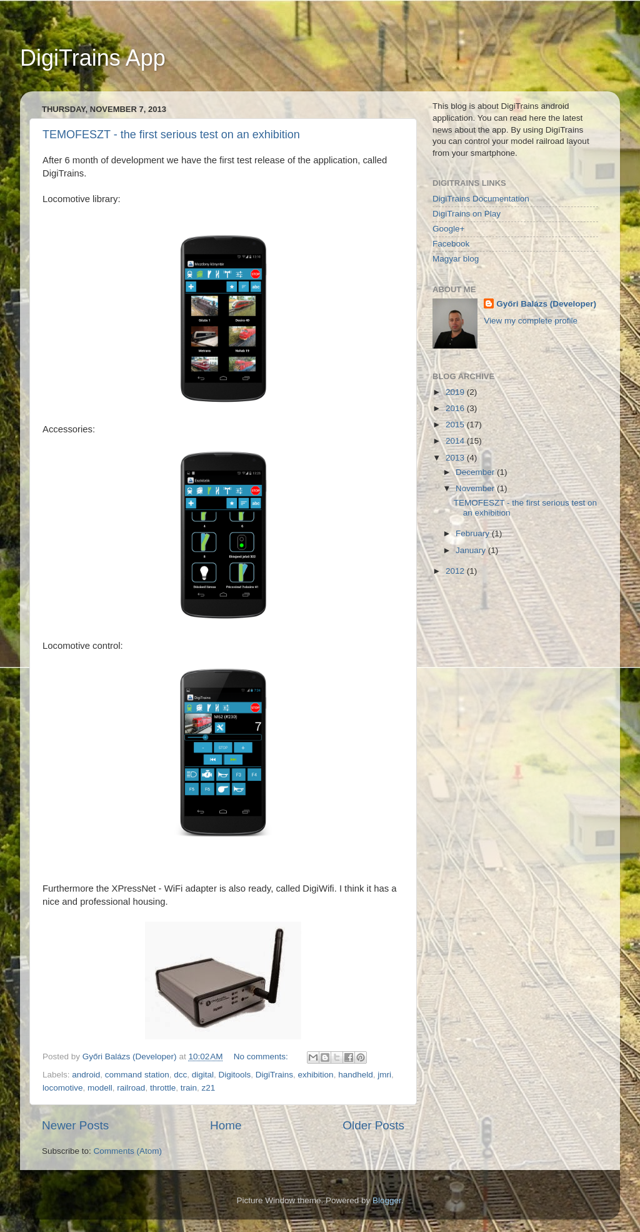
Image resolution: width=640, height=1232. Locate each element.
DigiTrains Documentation (480, 198)
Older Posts (373, 1125)
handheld (355, 1074)
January (472, 550)
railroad (131, 1087)
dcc (180, 1074)
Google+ (448, 228)
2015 (456, 424)
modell (100, 1087)
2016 (456, 408)
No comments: (262, 1056)
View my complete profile (531, 320)
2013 (456, 457)
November (476, 488)
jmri (384, 1074)
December (476, 472)
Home (225, 1125)
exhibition (316, 1074)
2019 (456, 392)
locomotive (62, 1087)
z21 (208, 1087)
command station (137, 1074)
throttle (163, 1087)
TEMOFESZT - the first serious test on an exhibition (171, 134)
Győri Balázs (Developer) (546, 303)
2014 (456, 440)
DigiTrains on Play (466, 213)
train (189, 1087)
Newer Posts (75, 1125)
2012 (456, 571)
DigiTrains (274, 1074)
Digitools (235, 1074)
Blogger (386, 1200)
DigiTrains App (93, 58)
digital (203, 1074)
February (474, 533)
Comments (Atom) (128, 1151)
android (86, 1074)
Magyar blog (455, 258)
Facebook (450, 243)
